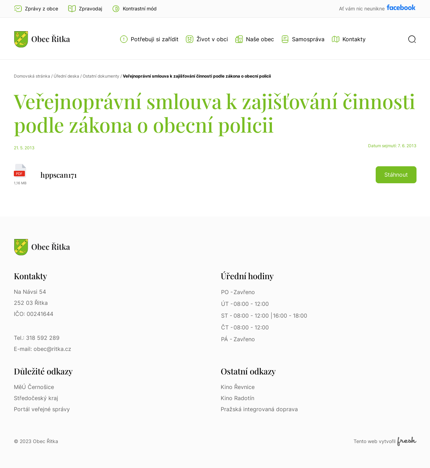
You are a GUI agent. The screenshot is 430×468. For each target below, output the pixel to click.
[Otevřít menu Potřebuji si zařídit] (149, 39)
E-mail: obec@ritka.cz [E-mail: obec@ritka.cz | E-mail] (42, 348)
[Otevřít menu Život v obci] (206, 39)
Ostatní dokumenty (101, 76)
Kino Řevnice (238, 386)
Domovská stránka (32, 76)
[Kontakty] (348, 39)
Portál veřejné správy (42, 409)
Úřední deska (66, 76)
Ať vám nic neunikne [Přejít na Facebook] (362, 8)
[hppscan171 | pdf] (215, 174)
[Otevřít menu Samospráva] (302, 39)
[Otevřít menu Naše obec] (254, 39)
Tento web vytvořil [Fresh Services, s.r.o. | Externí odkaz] (385, 441)
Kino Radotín (237, 398)
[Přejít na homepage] (42, 39)
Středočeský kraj (36, 398)
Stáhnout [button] (396, 174)
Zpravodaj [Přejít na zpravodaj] (85, 9)
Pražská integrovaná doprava (259, 409)
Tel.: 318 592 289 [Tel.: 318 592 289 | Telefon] (37, 337)
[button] (134, 9)
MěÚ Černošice (34, 386)
